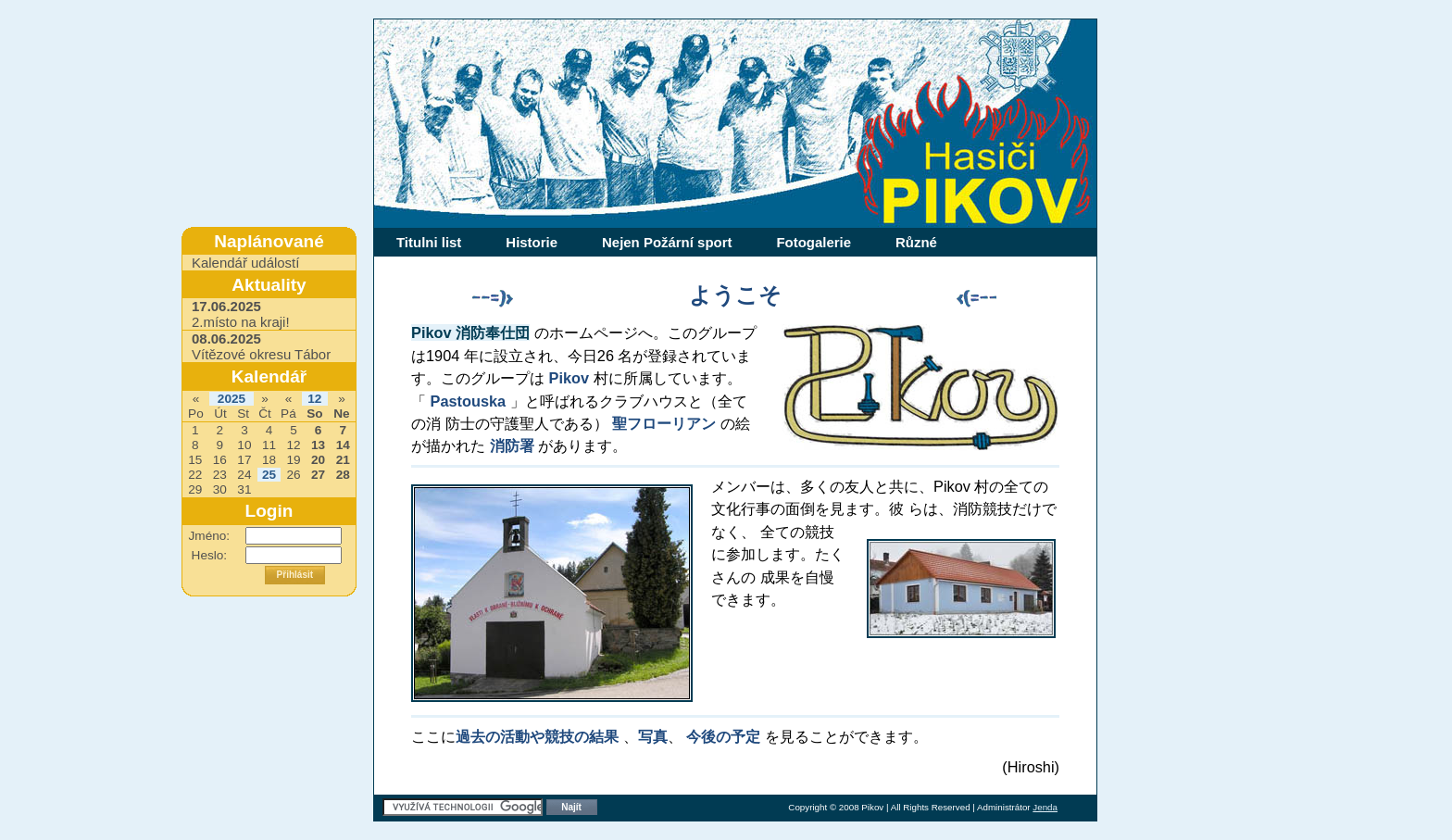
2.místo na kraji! (241, 314)
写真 (653, 736)
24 (244, 475)
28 (343, 475)
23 (220, 475)
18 (269, 460)
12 (314, 399)
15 (195, 460)
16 (220, 460)
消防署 (512, 445)
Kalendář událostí (245, 262)
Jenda (1045, 807)
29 (195, 489)
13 (318, 445)
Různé (916, 242)
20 (318, 460)
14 (343, 445)
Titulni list (428, 242)
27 (318, 475)
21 (343, 460)
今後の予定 (723, 736)
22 (195, 475)
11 (269, 445)
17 (244, 460)
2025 (231, 399)
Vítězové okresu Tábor (261, 346)
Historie (531, 242)
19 (293, 460)
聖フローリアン (664, 423)
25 (269, 475)
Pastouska (469, 401)
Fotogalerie (813, 242)
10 (244, 445)
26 (293, 475)
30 (220, 489)
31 (244, 489)
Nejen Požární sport (667, 242)
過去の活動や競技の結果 (539, 736)
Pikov (569, 378)
